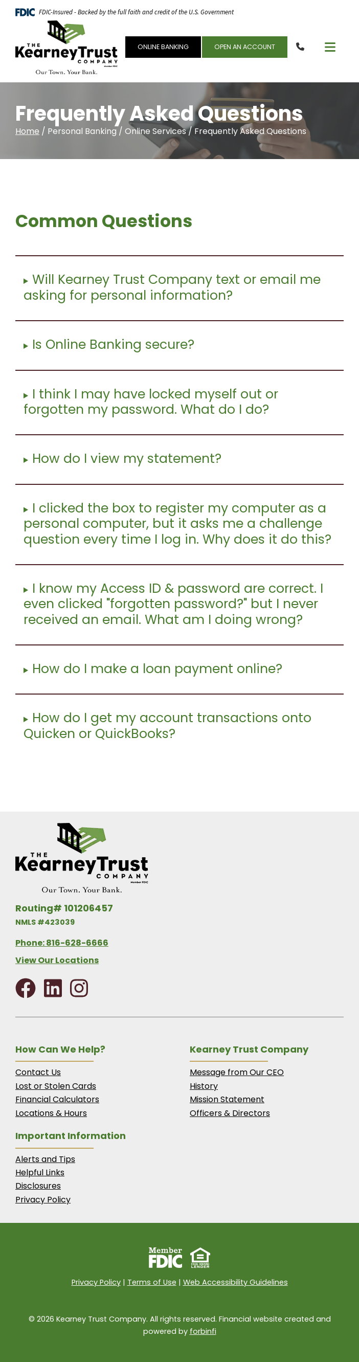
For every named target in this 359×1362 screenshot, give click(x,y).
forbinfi (203, 1331)
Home (27, 131)
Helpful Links (39, 1172)
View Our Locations (57, 960)
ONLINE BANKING (163, 46)
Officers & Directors (230, 1113)
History (204, 1086)
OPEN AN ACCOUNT (244, 46)
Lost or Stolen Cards (55, 1086)
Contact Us (38, 1072)
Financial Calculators (57, 1099)
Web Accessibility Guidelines (235, 1282)
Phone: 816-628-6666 (61, 943)
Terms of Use (151, 1282)
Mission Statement (227, 1099)
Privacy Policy (43, 1199)
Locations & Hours (51, 1113)
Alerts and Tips (45, 1159)
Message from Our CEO (237, 1072)
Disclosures (38, 1186)
